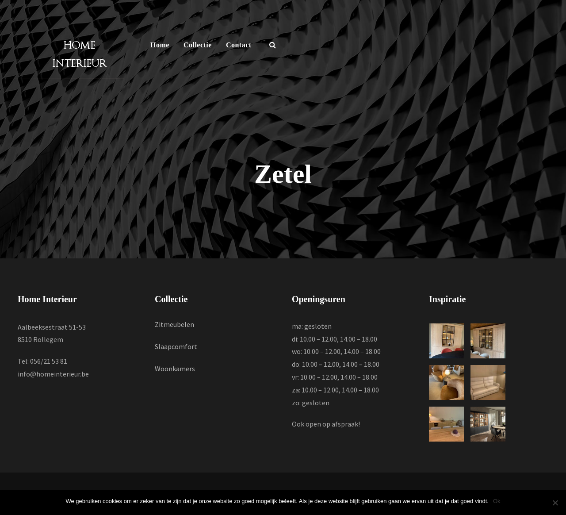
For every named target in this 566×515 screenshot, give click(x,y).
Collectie (198, 45)
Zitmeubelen (174, 324)
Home (159, 45)
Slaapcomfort (176, 346)
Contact (239, 45)
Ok (497, 501)
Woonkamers (175, 368)
